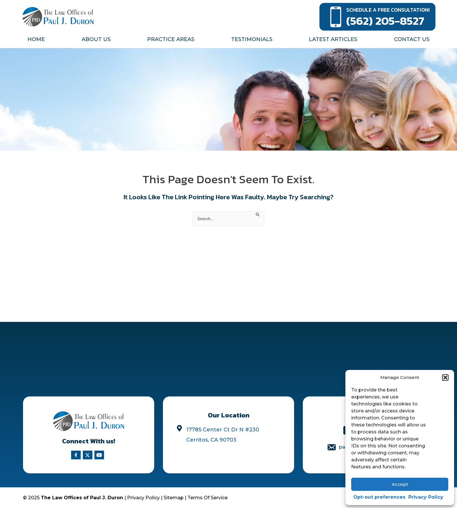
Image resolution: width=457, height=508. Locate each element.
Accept (400, 484)
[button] (445, 377)
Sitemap (174, 497)
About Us (96, 39)
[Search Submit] (260, 214)
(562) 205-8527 (385, 21)
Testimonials (252, 39)
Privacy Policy (425, 497)
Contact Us (412, 39)
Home (36, 39)
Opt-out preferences (379, 497)
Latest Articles (333, 39)
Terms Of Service (207, 497)
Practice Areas (170, 39)
